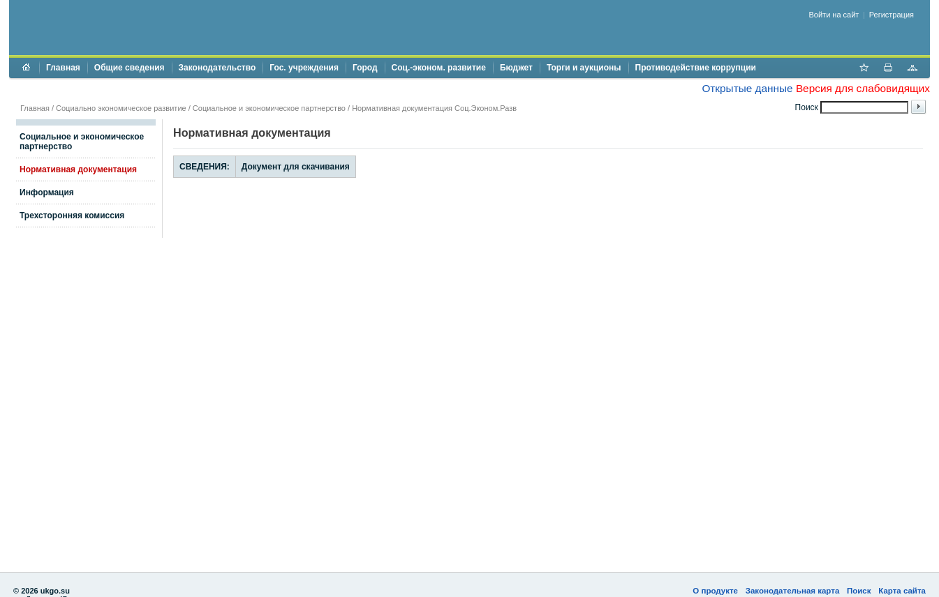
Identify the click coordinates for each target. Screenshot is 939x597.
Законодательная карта (793, 591)
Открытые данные (747, 88)
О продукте (715, 591)
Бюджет (516, 68)
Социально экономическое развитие (121, 108)
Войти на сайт (834, 14)
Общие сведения (129, 68)
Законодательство (217, 68)
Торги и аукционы (584, 68)
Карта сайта (902, 591)
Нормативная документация (78, 169)
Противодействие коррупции (695, 68)
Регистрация (891, 14)
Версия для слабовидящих (863, 88)
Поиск (859, 591)
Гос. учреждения (304, 68)
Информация (47, 192)
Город (365, 68)
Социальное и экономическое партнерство (269, 108)
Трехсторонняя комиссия (72, 215)
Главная (63, 68)
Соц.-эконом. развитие (439, 68)
